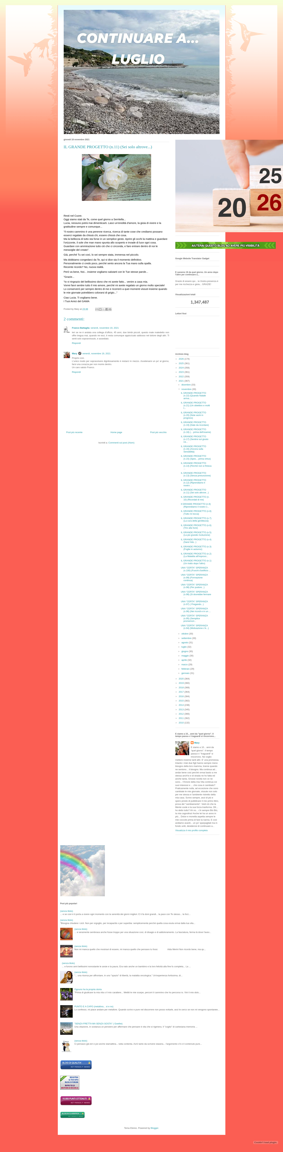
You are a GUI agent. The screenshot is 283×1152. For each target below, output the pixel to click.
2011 (182, 718)
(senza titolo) (66, 911)
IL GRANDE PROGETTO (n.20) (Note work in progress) (193, 415)
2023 (182, 372)
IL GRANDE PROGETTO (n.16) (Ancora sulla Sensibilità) (193, 449)
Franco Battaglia (81, 328)
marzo (184, 664)
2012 (182, 714)
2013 (182, 709)
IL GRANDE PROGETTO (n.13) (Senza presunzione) (196, 474)
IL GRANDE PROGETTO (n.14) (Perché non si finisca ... (196, 466)
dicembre (186, 384)
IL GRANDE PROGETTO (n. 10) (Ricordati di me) (195, 498)
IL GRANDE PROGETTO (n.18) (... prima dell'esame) (196, 430)
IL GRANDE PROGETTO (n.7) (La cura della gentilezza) (196, 519)
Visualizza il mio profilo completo (191, 830)
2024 (182, 367)
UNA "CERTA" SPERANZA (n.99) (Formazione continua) (194, 577)
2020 (182, 678)
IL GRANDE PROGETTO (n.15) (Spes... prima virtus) (196, 457)
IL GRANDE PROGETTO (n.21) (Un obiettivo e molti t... (195, 405)
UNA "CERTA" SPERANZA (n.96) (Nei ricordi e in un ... (196, 610)
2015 (182, 700)
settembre (186, 638)
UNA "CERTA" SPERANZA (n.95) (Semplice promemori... (194, 618)
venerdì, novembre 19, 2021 (105, 328)
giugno (185, 651)
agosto (185, 642)
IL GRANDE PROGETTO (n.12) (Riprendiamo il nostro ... (193, 483)
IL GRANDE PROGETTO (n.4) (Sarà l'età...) (196, 541)
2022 (182, 376)
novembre (186, 389)
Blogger (154, 1128)
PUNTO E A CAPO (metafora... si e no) (93, 1006)
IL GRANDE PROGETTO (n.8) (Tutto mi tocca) (196, 512)
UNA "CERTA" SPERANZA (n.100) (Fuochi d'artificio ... (196, 569)
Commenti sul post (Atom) (121, 442)
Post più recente (74, 432)
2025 (182, 363)
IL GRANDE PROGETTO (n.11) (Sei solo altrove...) (195, 491)
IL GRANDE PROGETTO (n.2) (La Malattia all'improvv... (196, 555)
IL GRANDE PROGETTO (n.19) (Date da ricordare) (195, 423)
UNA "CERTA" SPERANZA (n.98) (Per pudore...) (194, 586)
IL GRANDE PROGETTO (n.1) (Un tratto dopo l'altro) (196, 562)
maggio (185, 655)
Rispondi (76, 343)
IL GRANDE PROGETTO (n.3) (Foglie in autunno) (196, 548)
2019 (182, 683)
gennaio (185, 673)
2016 (182, 696)
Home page (116, 432)
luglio (184, 647)
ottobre (185, 633)
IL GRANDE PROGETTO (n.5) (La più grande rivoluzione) (196, 533)
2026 (182, 359)
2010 (182, 722)
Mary (74, 353)
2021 (182, 381)
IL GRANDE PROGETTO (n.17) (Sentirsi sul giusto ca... (194, 439)
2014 (182, 705)
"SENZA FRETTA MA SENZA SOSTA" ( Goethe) (98, 1023)
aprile (184, 660)
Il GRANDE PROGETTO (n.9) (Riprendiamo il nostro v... (196, 505)
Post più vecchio (158, 432)
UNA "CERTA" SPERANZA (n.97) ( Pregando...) (194, 603)
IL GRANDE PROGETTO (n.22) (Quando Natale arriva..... (193, 396)
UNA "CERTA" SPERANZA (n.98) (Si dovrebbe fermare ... (196, 594)
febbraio (185, 669)
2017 (182, 692)
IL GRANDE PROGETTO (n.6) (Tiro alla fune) (196, 526)
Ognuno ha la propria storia (88, 989)
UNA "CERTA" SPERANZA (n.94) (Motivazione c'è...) (195, 627)
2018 (182, 687)
